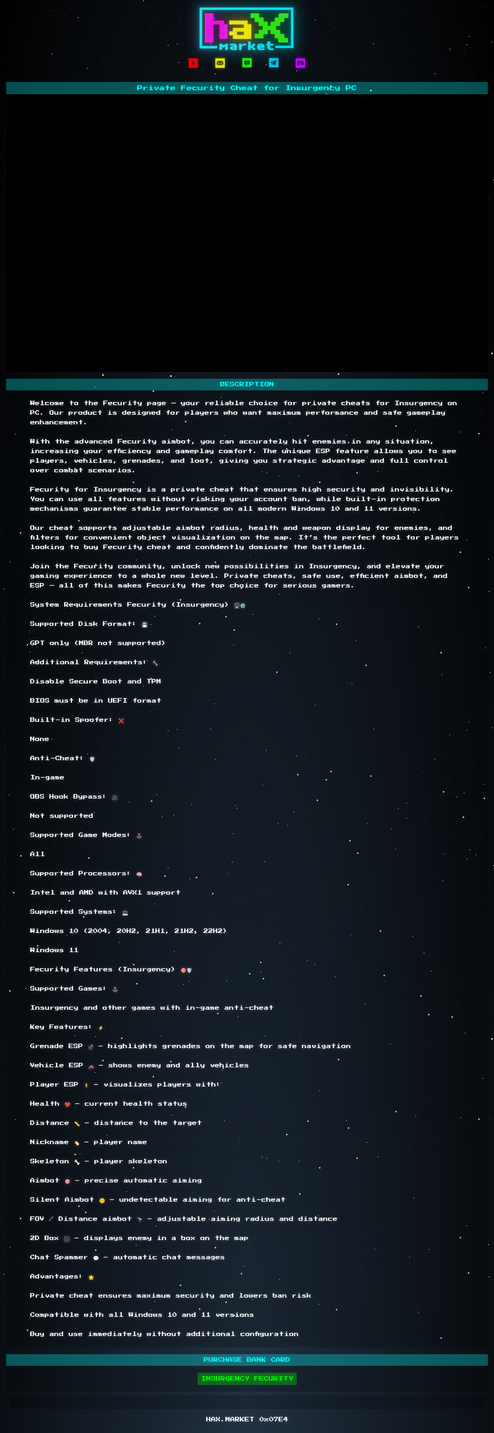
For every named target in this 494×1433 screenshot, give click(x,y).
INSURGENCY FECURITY (247, 1378)
